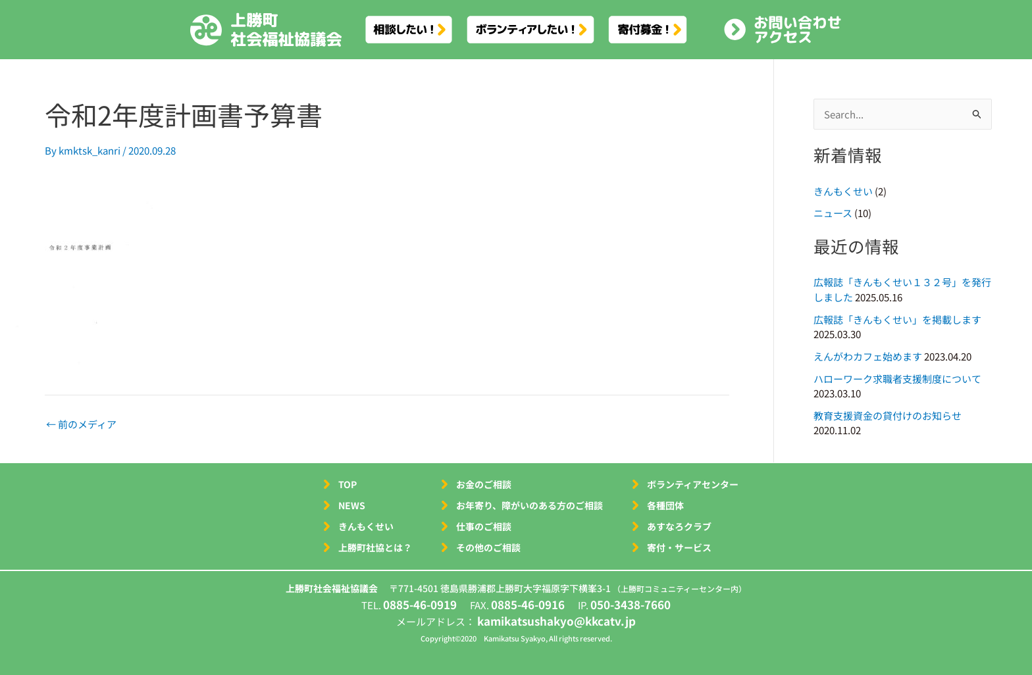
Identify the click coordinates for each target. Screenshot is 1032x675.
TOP (347, 484)
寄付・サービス (679, 547)
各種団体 (665, 505)
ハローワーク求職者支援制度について (897, 379)
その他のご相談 (488, 547)
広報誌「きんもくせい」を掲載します (897, 319)
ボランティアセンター (692, 484)
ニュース (832, 213)
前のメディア (81, 424)
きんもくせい (843, 191)
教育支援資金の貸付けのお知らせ (887, 415)
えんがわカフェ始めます (867, 356)
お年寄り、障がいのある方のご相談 (529, 505)
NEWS (351, 505)
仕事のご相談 (483, 526)
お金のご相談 (483, 484)
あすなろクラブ (679, 526)
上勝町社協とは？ (375, 547)
